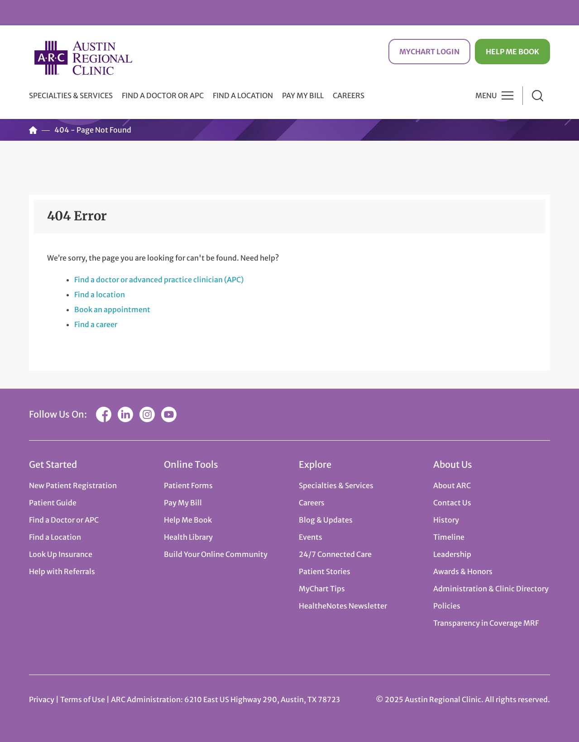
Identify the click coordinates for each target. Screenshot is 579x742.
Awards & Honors (463, 571)
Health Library (188, 537)
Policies (446, 605)
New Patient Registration (73, 485)
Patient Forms (188, 485)
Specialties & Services (336, 485)
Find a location (99, 294)
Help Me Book (512, 51)
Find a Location (243, 95)
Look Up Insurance (60, 554)
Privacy (41, 699)
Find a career (95, 324)
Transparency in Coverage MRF (486, 623)
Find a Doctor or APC (163, 95)
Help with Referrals (62, 571)
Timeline (448, 537)
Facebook (103, 414)
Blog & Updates (326, 519)
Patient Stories (324, 571)
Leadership (452, 554)
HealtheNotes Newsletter (343, 605)
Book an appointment (112, 309)
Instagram (147, 414)
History (446, 519)
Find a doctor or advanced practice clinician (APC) (159, 279)
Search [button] (537, 95)
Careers (348, 95)
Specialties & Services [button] (71, 95)
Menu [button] (486, 95)
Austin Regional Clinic (83, 57)
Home (33, 130)
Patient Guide (53, 502)
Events (310, 537)
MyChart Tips (322, 588)
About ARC (452, 485)
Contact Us (452, 502)
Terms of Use (83, 699)
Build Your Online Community (216, 554)
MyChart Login (429, 51)
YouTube (169, 414)
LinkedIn (125, 414)
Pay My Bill (303, 95)
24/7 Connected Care (335, 554)
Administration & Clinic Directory (491, 588)
